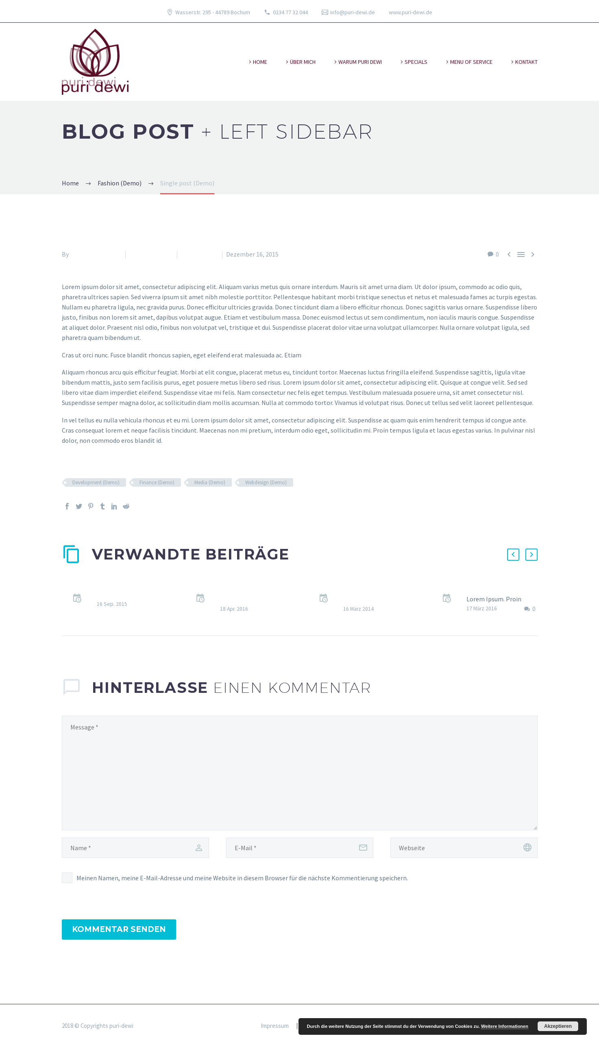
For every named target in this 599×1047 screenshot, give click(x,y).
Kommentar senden (119, 929)
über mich (303, 61)
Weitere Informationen (504, 1026)
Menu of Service (471, 61)
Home (260, 61)
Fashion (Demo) (151, 254)
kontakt (526, 61)
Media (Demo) (209, 482)
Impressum (275, 1026)
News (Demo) (199, 254)
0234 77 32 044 (290, 12)
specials (416, 61)
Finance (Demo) (156, 482)
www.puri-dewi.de (410, 12)
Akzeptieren (558, 1026)
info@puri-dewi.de (352, 12)
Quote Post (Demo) (124, 594)
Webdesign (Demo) (266, 482)
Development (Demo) (96, 482)
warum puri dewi (360, 61)
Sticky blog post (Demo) (500, 589)
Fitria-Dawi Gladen (96, 254)
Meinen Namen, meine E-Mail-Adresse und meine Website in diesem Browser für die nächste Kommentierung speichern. (242, 878)
